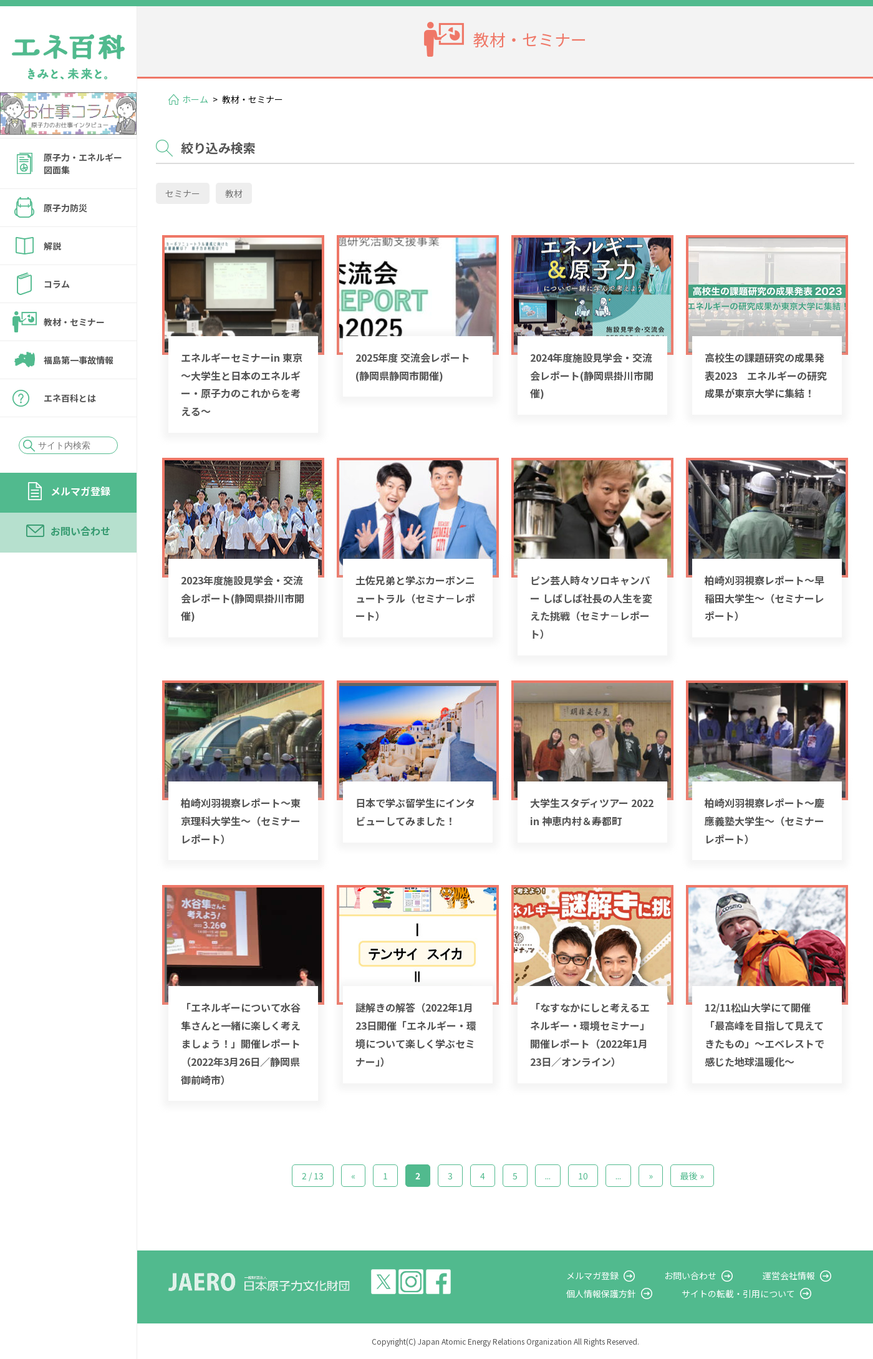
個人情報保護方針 (633, 1293)
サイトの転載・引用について (760, 1293)
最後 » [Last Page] (692, 1175)
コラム (57, 284)
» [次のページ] (651, 1175)
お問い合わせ (80, 530)
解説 (52, 245)
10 (583, 1175)
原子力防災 (65, 207)
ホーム (195, 99)
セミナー (182, 193)
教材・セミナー (74, 322)
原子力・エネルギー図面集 (83, 163)
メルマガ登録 (80, 490)
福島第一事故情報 (78, 360)
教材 (234, 193)
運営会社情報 (799, 1275)
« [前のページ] (353, 1175)
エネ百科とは (70, 398)
